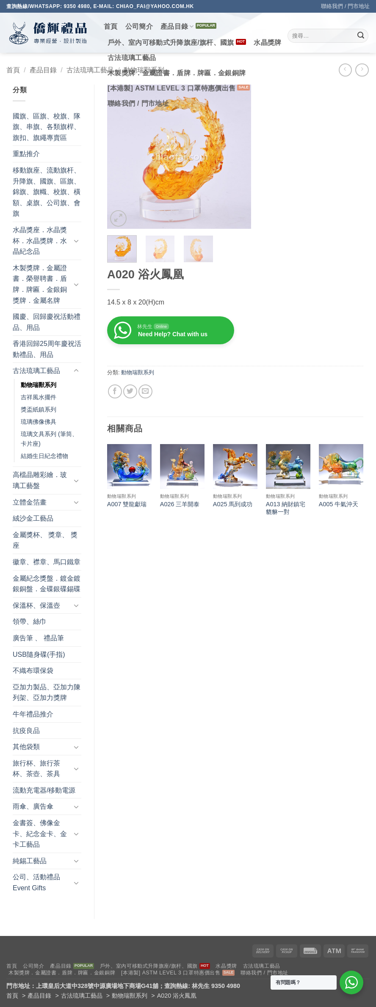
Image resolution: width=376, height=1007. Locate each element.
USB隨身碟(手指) (39, 654)
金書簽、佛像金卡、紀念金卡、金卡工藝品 (40, 833)
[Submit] (361, 36)
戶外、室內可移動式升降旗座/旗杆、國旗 (171, 42)
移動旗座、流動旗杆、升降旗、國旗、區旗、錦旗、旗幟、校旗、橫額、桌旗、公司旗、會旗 (46, 192)
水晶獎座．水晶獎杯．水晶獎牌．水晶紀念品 (40, 240)
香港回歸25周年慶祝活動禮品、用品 (47, 349)
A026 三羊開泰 (180, 504)
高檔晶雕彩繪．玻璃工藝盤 (40, 480)
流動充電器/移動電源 (44, 790)
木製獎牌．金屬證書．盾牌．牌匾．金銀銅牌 (177, 73)
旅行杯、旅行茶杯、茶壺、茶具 (36, 769)
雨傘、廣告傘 (33, 806)
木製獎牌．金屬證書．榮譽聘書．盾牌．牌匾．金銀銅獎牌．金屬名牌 (40, 284)
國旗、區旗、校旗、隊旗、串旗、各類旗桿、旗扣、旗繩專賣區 (46, 126)
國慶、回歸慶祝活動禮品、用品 (46, 322)
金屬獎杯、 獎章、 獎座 (45, 540)
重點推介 (26, 153)
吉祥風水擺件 (38, 397)
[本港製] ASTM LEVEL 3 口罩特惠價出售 (171, 88)
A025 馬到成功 (233, 504)
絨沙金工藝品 (33, 518)
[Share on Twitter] (130, 391)
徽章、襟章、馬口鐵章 (46, 561)
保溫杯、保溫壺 (36, 605)
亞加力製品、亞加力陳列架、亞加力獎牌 (46, 692)
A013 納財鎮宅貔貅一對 (286, 508)
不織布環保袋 (33, 670)
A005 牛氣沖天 (339, 504)
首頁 (111, 26)
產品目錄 (177, 26)
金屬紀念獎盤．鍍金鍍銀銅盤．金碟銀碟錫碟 (46, 584)
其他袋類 (26, 746)
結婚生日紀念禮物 (44, 456)
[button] (118, 218)
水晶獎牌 (267, 42)
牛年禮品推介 (33, 714)
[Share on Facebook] (115, 391)
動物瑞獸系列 (38, 384)
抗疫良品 (26, 730)
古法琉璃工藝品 (132, 57)
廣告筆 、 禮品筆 (38, 638)
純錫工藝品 (30, 860)
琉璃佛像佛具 (38, 421)
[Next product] (345, 70)
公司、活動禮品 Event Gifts (36, 882)
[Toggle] (76, 241)
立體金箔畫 (30, 502)
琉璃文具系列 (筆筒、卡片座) (49, 439)
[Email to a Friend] (145, 391)
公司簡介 (139, 26)
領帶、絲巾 (30, 621)
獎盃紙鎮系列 (38, 409)
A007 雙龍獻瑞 (127, 504)
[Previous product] (361, 70)
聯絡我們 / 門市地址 (345, 6)
